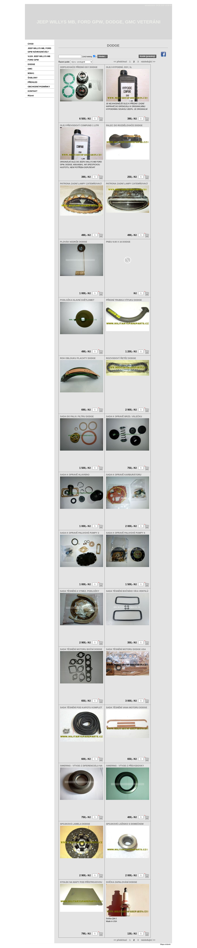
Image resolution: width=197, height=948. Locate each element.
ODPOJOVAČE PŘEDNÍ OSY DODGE (78, 67)
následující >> (148, 61)
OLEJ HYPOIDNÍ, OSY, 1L (119, 67)
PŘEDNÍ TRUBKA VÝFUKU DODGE (124, 300)
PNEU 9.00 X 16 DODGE (118, 242)
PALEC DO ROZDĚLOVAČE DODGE (124, 125)
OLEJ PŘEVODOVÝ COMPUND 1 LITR (79, 125)
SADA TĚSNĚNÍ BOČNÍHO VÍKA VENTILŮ (127, 591)
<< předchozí (120, 61)
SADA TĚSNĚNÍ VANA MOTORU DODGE (126, 707)
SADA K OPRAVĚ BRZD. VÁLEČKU (124, 416)
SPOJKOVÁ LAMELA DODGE (75, 824)
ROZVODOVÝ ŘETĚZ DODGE (121, 358)
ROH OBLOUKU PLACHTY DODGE (78, 358)
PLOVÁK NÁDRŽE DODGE (73, 242)
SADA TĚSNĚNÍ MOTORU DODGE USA (126, 649)
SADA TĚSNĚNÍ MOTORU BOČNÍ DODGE (81, 649)
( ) (89, 56)
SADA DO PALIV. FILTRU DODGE (77, 416)
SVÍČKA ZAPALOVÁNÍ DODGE (121, 882)
